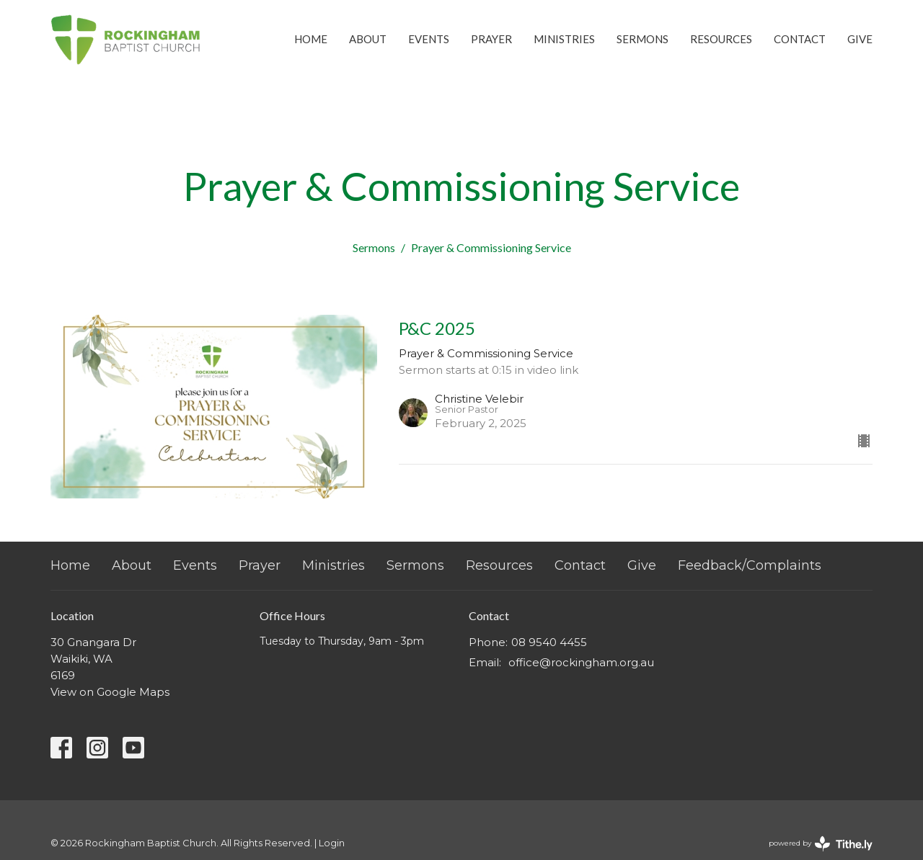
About (368, 38)
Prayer (491, 38)
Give (860, 38)
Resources (721, 38)
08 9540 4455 (549, 642)
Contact (800, 38)
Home (310, 38)
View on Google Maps (109, 692)
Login (332, 843)
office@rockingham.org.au (581, 662)
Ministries (564, 38)
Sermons (642, 38)
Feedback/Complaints (749, 565)
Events (428, 38)
